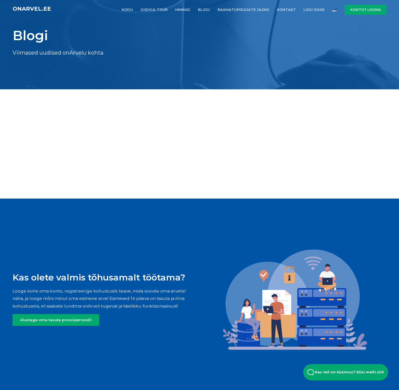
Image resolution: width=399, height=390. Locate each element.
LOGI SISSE (313, 9)
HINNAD (182, 9)
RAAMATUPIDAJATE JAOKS (243, 9)
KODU (127, 9)
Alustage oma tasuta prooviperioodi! (56, 320)
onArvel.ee (32, 8)
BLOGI (204, 9)
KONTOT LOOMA (365, 10)
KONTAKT (286, 9)
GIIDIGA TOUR (154, 9)
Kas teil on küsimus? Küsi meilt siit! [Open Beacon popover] (345, 372)
